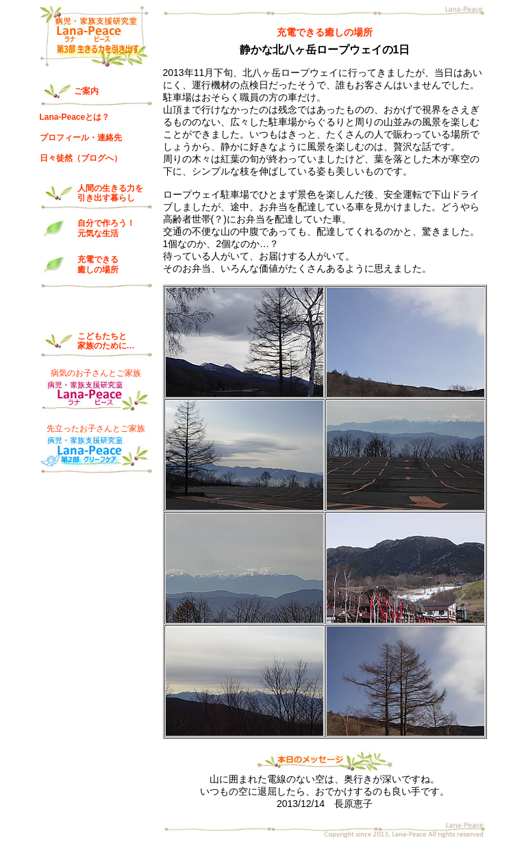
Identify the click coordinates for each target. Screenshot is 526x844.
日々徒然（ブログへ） (81, 158)
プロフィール (64, 137)
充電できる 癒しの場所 (97, 264)
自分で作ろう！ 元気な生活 (106, 228)
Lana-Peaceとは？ (75, 117)
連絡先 (109, 137)
